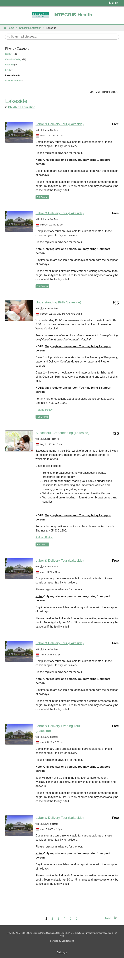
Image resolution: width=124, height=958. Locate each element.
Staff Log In (62, 952)
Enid (7, 70)
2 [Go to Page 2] (52, 918)
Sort (91, 92)
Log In (115, 3)
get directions (77, 933)
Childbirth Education (30, 28)
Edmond (9, 64)
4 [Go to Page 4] (64, 918)
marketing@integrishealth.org (99, 933)
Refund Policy (44, 409)
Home (10, 28)
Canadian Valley (13, 59)
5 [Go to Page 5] (70, 918)
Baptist (8, 54)
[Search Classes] (53, 36)
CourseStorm (68, 941)
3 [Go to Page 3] (58, 918)
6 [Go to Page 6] (76, 918)
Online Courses (13, 80)
